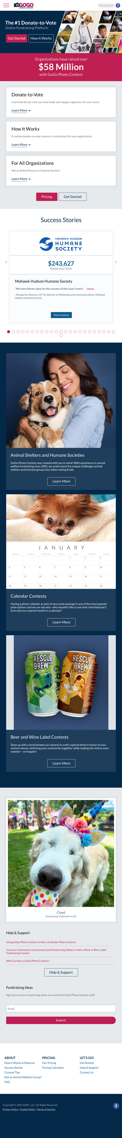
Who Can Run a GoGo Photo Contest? (27, 960)
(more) (90, 288)
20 (99, 331)
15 (75, 331)
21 (103, 331)
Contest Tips (12, 1072)
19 (94, 331)
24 (61, 335)
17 (84, 331)
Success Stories (13, 1067)
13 (65, 331)
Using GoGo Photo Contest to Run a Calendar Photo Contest (41, 942)
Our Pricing (49, 1062)
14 (70, 331)
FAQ (7, 1081)
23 (113, 331)
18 (89, 331)
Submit (61, 1020)
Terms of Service (46, 1109)
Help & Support (106, 5)
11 (56, 331)
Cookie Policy (27, 1109)
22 (108, 331)
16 (80, 331)
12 (61, 331)
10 (51, 331)
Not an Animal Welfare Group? (23, 1077)
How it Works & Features (19, 1062)
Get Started (87, 1062)
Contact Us (87, 1072)
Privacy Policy (10, 1109)
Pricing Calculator (53, 1067)
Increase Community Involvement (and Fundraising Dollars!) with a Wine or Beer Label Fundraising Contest (56, 951)
